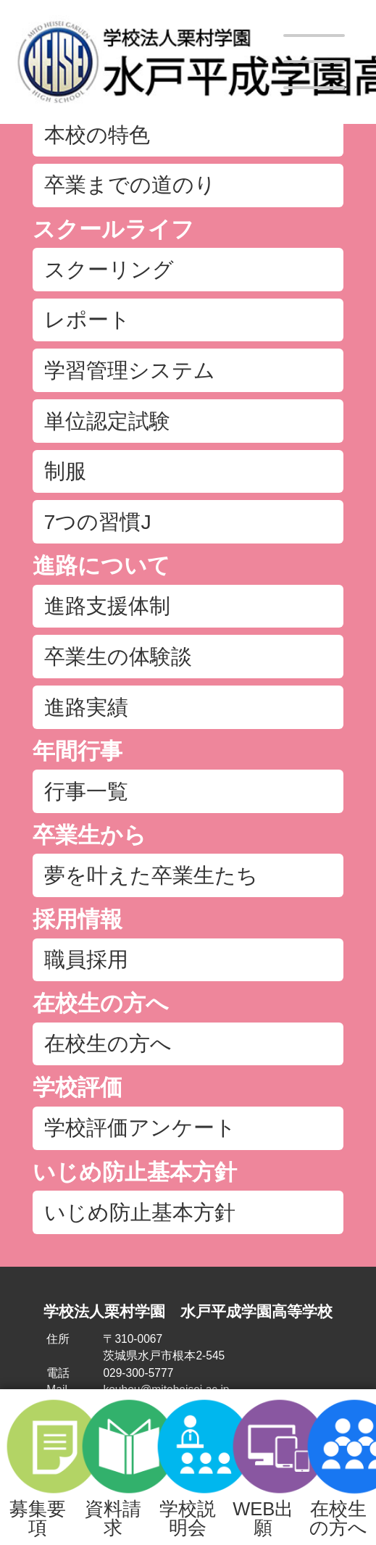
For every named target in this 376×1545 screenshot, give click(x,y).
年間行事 (77, 751)
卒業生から (89, 835)
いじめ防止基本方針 (135, 1172)
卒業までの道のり (130, 184)
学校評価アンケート (140, 1127)
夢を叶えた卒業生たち (151, 875)
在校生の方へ (338, 1467)
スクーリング (109, 269)
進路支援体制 (107, 605)
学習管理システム (129, 370)
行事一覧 (86, 791)
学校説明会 (188, 1467)
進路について (101, 565)
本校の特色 (97, 134)
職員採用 (86, 959)
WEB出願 (263, 1467)
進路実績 (86, 707)
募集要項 (37, 1467)
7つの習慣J (97, 521)
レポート (87, 319)
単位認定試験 (107, 421)
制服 (65, 471)
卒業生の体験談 (118, 656)
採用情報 (77, 919)
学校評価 (77, 1087)
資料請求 (112, 1467)
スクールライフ (113, 229)
